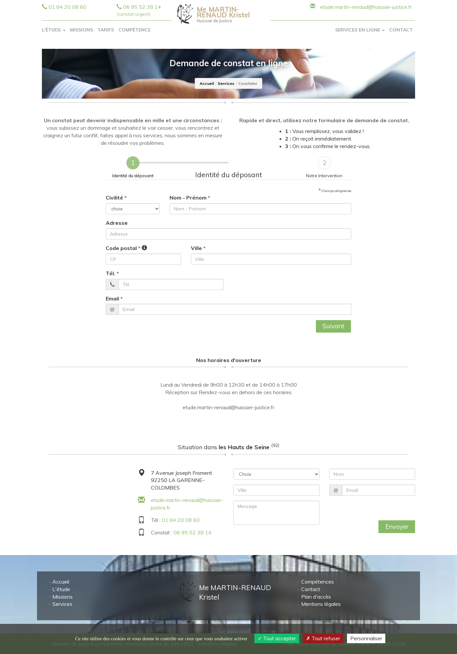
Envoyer (396, 526)
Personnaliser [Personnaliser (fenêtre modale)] (366, 638)
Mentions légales (321, 604)
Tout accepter (277, 638)
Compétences (317, 582)
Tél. (112, 273)
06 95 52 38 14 (192, 532)
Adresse (117, 223)
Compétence (135, 30)
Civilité (116, 197)
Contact (401, 30)
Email (114, 298)
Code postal (123, 248)
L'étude (61, 589)
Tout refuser (323, 638)
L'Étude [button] (53, 30)
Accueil (207, 83)
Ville (198, 248)
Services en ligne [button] (360, 30)
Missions (81, 30)
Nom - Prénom (190, 197)
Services (226, 83)
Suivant (333, 326)
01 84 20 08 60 (67, 7)
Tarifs (106, 30)
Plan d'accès (316, 596)
